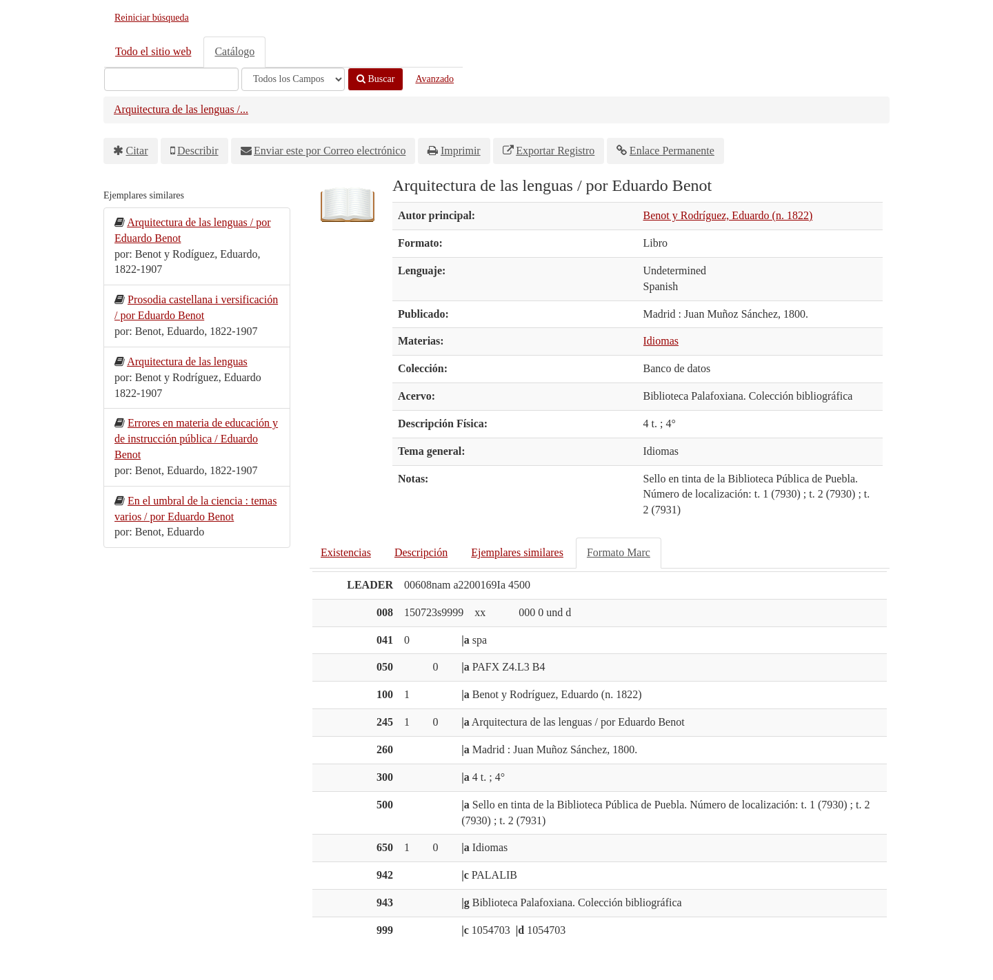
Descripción (421, 552)
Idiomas (661, 341)
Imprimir (461, 150)
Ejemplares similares (517, 552)
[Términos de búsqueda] (171, 79)
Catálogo (234, 51)
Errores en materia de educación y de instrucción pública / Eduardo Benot (196, 438)
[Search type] (293, 79)
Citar (137, 150)
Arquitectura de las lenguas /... (181, 109)
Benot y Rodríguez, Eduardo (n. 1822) (728, 215)
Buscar (375, 79)
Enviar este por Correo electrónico (329, 150)
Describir (198, 150)
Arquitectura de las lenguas (187, 361)
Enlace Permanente (672, 150)
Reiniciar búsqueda (151, 17)
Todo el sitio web (153, 51)
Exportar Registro (555, 150)
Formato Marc (618, 552)
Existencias (346, 552)
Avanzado (434, 79)
